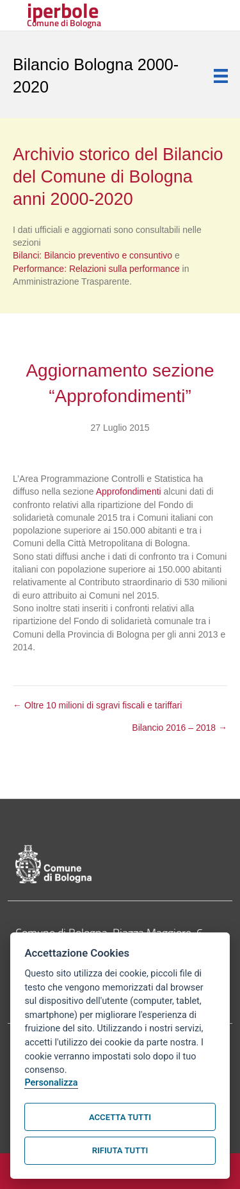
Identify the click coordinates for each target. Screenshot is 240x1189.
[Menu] (221, 76)
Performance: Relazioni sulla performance (97, 269)
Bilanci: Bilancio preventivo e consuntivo (94, 255)
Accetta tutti (120, 1117)
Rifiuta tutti (120, 1150)
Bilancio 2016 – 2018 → (179, 727)
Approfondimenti (128, 491)
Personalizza (50, 1082)
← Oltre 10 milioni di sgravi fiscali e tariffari (97, 705)
